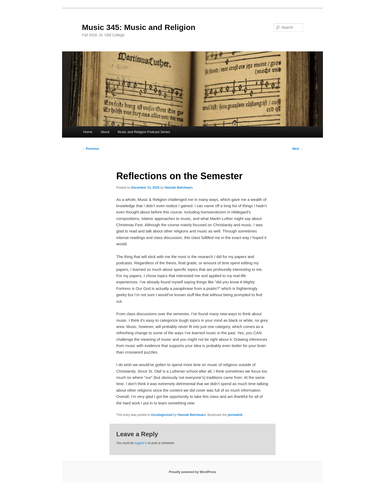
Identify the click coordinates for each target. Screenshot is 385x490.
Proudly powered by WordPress (192, 472)
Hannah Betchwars (179, 187)
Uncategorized (162, 415)
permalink (235, 415)
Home (87, 132)
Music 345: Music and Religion (138, 27)
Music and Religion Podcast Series (144, 132)
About (104, 132)
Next (297, 149)
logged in (140, 443)
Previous (90, 149)
